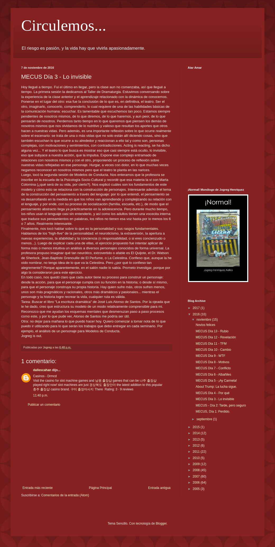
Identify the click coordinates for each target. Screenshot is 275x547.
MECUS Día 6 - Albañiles (213, 374)
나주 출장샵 (148, 380)
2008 (197, 470)
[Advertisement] (96, 446)
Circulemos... (63, 25)
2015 (197, 427)
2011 (197, 452)
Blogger (161, 523)
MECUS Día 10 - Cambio (213, 350)
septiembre (204, 419)
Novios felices (205, 325)
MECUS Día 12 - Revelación (216, 337)
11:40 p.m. (40, 395)
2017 (197, 308)
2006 (197, 482)
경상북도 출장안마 (102, 385)
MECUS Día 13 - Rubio (212, 331)
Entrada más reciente (37, 488)
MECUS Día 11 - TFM (211, 343)
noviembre (204, 319)
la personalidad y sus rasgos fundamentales (124, 229)
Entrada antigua (159, 488)
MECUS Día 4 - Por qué (213, 393)
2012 (197, 445)
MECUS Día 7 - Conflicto (213, 368)
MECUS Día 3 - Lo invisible (215, 399)
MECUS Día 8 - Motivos (212, 362)
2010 (197, 458)
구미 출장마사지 (82, 389)
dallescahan (42, 370)
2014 (197, 433)
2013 (197, 439)
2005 (197, 489)
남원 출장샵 (103, 380)
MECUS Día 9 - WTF (210, 356)
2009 (197, 464)
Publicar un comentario (44, 404)
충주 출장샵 (41, 389)
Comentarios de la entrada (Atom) (65, 495)
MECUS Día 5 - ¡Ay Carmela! (216, 380)
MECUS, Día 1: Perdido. (213, 411)
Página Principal (100, 488)
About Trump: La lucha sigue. (216, 387)
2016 (197, 314)
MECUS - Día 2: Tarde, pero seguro (221, 405)
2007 (197, 476)
